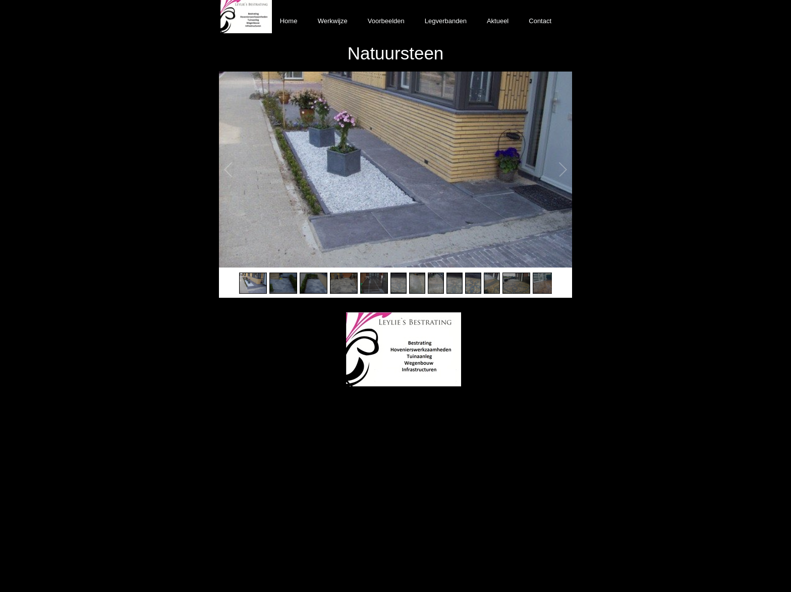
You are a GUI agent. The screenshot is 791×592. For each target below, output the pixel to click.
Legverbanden (446, 21)
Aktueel (497, 21)
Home (289, 21)
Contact (540, 21)
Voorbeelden (386, 21)
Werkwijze (333, 21)
